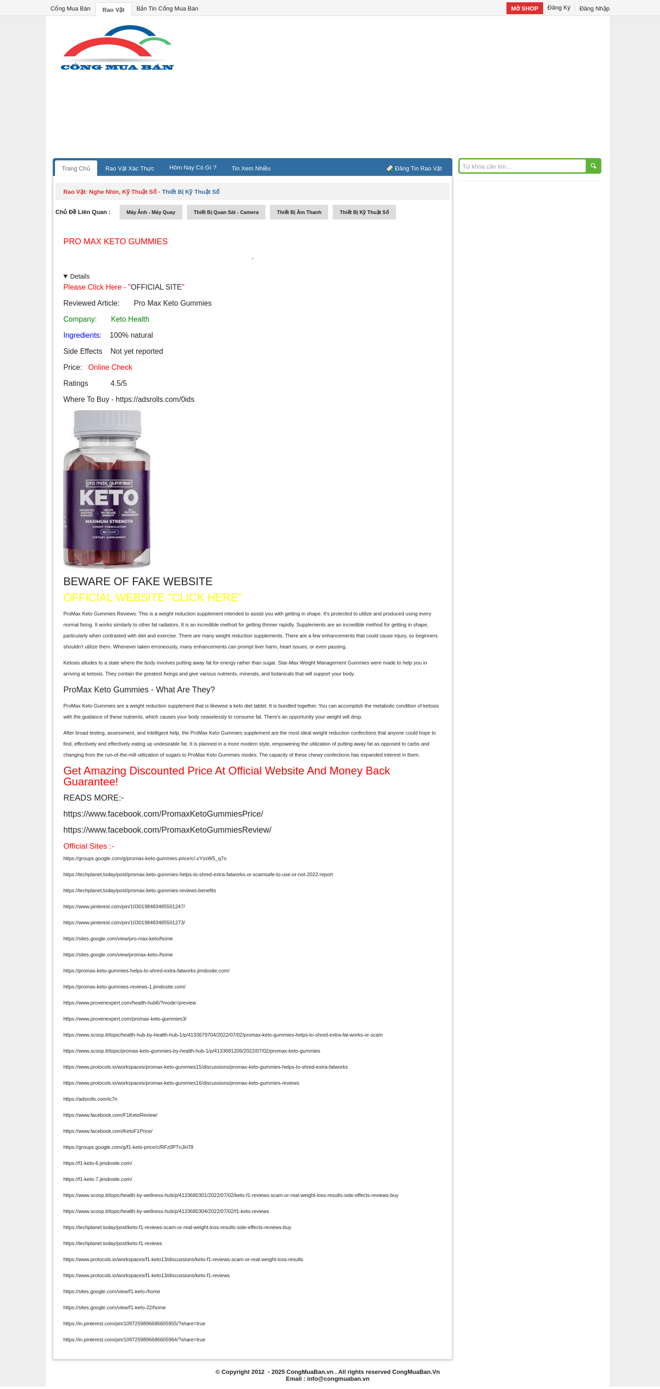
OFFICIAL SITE (156, 287)
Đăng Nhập (594, 8)
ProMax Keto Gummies (89, 705)
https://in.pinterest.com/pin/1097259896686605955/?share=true (134, 1323)
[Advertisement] (408, 89)
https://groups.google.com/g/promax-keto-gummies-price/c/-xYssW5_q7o (144, 858)
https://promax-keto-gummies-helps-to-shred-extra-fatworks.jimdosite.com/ (146, 970)
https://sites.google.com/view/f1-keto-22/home (114, 1307)
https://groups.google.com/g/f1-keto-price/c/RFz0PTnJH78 (128, 1147)
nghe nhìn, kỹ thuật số (123, 191)
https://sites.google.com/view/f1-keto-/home (111, 1291)
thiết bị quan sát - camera (226, 212)
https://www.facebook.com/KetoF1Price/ (107, 1131)
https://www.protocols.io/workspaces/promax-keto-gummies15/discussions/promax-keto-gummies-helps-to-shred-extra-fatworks (205, 1067)
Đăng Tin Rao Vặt (418, 168)
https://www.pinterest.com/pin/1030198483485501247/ (124, 906)
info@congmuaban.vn (338, 1378)
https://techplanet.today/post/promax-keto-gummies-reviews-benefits (139, 890)
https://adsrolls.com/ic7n (90, 1099)
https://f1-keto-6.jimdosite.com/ (97, 1163)
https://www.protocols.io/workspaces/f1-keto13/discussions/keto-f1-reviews (146, 1275)
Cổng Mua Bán (70, 8)
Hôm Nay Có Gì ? (193, 167)
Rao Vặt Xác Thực (129, 168)
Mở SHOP (524, 8)
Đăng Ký (559, 7)
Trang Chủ (76, 168)
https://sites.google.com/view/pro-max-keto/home (118, 938)
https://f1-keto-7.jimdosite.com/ (97, 1179)
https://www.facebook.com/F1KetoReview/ (110, 1115)
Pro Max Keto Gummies (115, 241)
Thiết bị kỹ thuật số (364, 212)
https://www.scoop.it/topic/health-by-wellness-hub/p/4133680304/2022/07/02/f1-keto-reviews (166, 1211)
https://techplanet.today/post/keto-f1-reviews (112, 1243)
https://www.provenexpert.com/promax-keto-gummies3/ (125, 1018)
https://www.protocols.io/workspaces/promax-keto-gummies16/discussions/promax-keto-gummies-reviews (181, 1083)
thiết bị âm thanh (299, 212)
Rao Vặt (114, 9)
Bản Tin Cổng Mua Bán (167, 8)
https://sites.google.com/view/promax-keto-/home (118, 954)
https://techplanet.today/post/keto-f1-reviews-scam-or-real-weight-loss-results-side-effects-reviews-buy (177, 1227)
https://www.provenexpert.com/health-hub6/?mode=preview (129, 1002)
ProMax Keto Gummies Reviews (99, 613)
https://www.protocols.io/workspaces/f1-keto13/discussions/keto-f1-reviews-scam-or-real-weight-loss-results (183, 1259)
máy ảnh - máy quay (151, 212)
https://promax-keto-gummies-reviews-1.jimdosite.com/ (124, 986)
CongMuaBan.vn (310, 1371)
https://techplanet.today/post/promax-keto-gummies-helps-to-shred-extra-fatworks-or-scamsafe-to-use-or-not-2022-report (198, 874)
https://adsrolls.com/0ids (154, 399)
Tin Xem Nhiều (250, 168)
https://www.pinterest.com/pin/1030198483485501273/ (124, 922)
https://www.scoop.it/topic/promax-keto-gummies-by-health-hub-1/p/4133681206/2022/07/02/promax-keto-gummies (191, 1051)
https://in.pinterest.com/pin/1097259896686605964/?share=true (134, 1339)
